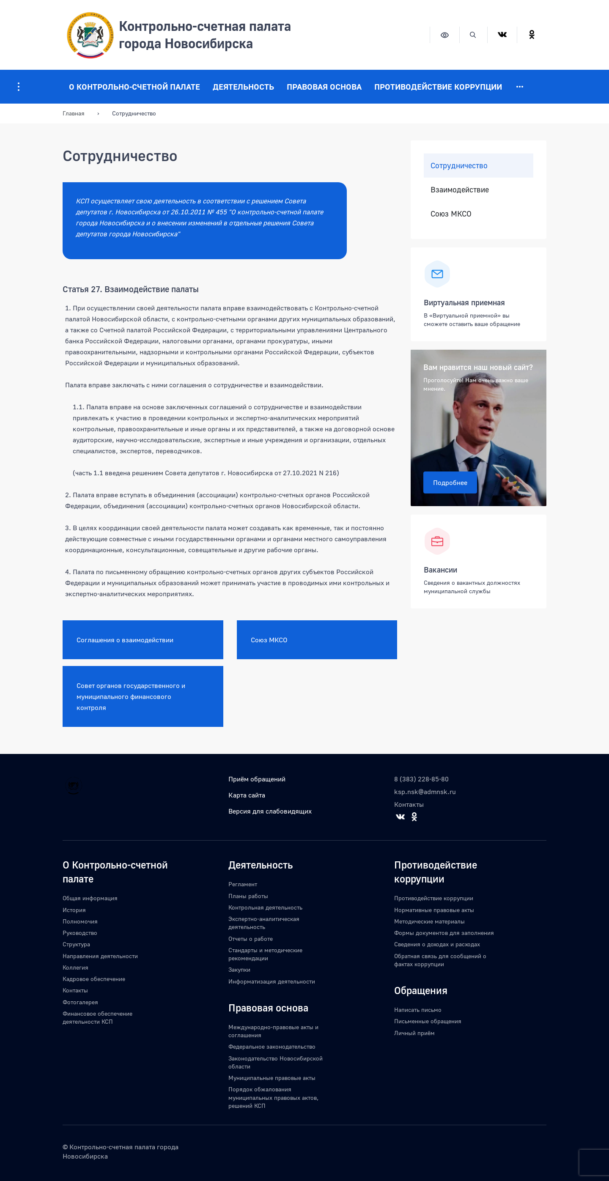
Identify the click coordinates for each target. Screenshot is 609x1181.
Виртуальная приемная (464, 302)
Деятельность (243, 86)
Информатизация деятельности (271, 981)
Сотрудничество (459, 165)
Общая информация (90, 898)
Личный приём (414, 1032)
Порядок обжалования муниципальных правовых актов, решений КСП (273, 1097)
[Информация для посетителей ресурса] (19, 87)
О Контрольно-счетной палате (134, 86)
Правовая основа (324, 86)
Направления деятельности (100, 955)
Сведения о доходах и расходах (437, 944)
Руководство (80, 932)
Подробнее (450, 482)
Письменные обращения (427, 1021)
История (74, 909)
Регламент (242, 884)
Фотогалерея (80, 1002)
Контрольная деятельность (265, 907)
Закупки (239, 969)
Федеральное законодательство (271, 1046)
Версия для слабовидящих (270, 811)
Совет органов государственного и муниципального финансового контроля (131, 696)
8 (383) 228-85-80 (421, 779)
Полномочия (80, 921)
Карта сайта (246, 795)
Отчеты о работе (250, 938)
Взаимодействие (460, 189)
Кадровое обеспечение (94, 978)
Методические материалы (429, 921)
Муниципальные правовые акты (271, 1077)
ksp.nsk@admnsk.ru (425, 791)
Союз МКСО (269, 640)
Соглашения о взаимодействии (125, 640)
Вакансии (440, 569)
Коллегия (75, 967)
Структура (76, 944)
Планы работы (248, 895)
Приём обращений (256, 779)
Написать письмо (418, 1009)
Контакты (409, 804)
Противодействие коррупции (438, 86)
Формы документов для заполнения (444, 932)
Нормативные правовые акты (434, 909)
